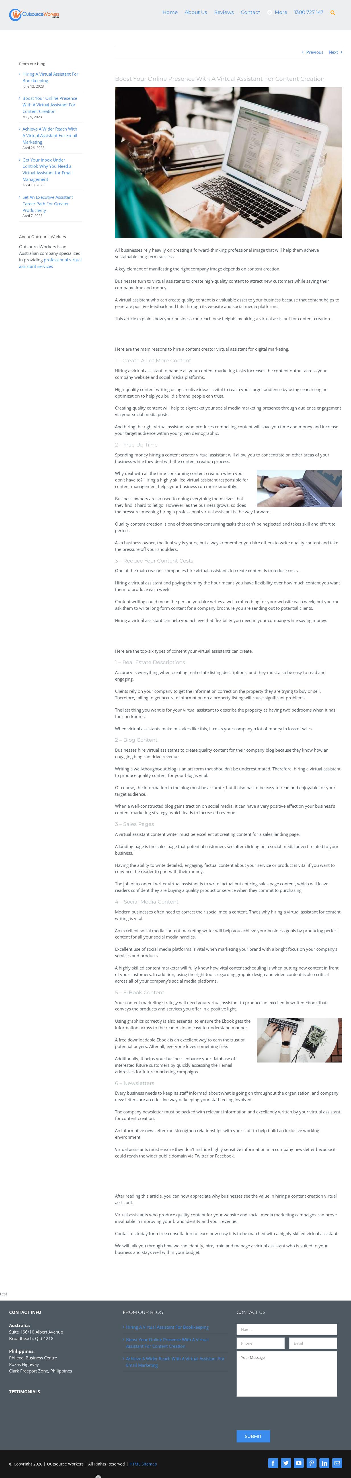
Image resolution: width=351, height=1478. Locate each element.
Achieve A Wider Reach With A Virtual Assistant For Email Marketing (49, 135)
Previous (314, 52)
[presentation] (280, 1410)
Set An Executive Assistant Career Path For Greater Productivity (47, 203)
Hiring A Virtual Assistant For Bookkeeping (167, 1327)
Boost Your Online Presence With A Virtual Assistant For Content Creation (49, 104)
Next (333, 52)
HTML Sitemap (143, 1464)
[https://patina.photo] (228, 162)
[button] (333, 12)
